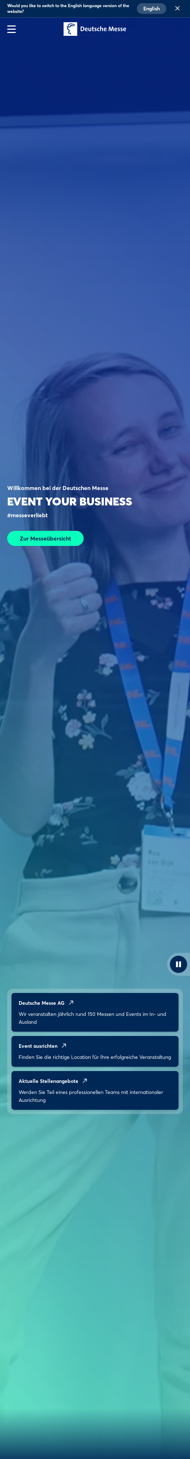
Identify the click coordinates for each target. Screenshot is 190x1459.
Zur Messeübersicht (45, 538)
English (151, 8)
